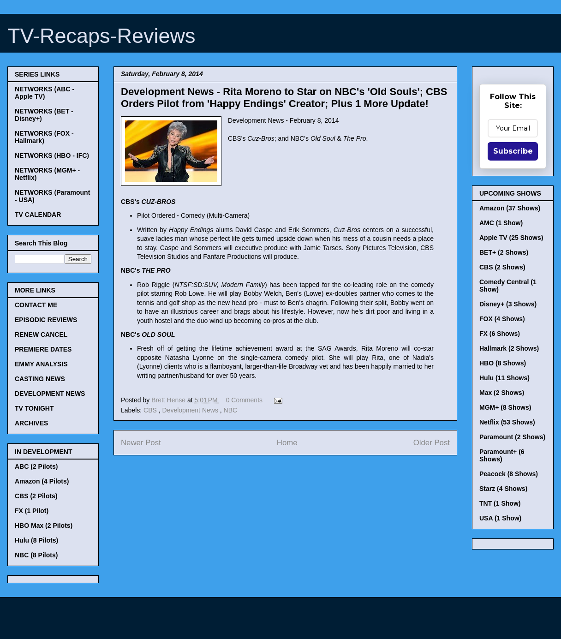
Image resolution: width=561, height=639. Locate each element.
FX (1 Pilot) (31, 510)
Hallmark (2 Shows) (509, 348)
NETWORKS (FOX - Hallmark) (44, 137)
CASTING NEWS (40, 378)
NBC (231, 410)
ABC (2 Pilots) (36, 466)
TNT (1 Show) (499, 503)
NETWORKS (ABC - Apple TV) (44, 92)
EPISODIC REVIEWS (46, 319)
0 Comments (244, 400)
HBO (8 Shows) (502, 363)
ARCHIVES (31, 423)
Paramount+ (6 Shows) (502, 455)
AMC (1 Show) (501, 223)
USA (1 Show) (500, 518)
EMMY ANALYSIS (41, 364)
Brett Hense (169, 400)
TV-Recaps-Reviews (101, 36)
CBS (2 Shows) (502, 267)
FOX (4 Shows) (502, 318)
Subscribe (513, 151)
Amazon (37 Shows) (509, 208)
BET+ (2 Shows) (503, 252)
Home (287, 442)
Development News (191, 410)
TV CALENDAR (38, 214)
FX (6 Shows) (499, 333)
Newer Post (141, 442)
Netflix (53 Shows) (507, 422)
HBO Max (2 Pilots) (43, 525)
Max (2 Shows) (501, 392)
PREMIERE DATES (43, 349)
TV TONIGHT (34, 408)
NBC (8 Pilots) (36, 555)
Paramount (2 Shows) (512, 437)
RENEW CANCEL (41, 334)
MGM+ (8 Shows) (505, 407)
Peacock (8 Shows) (508, 474)
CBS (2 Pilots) (36, 496)
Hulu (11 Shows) (504, 378)
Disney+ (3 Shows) (508, 304)
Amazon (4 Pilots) (42, 481)
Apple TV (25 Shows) (511, 237)
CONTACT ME (36, 305)
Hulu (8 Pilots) (36, 540)
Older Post (431, 442)
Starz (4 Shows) (503, 488)
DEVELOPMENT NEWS (50, 393)
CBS (151, 410)
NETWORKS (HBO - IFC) (52, 155)
